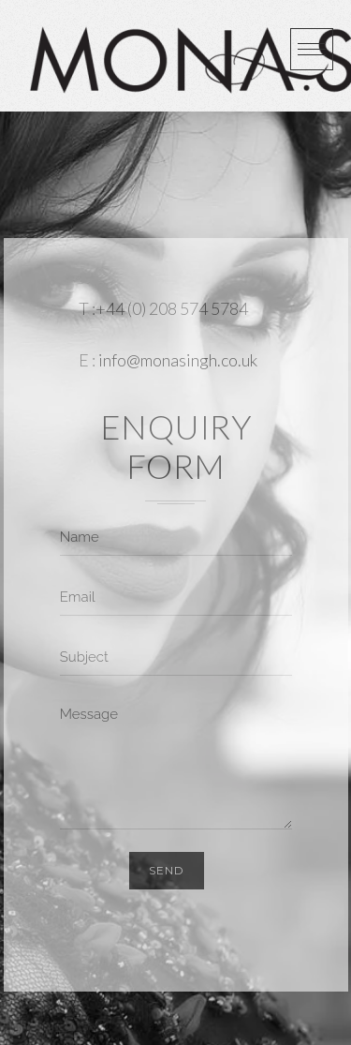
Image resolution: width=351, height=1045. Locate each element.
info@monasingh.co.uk (177, 360)
